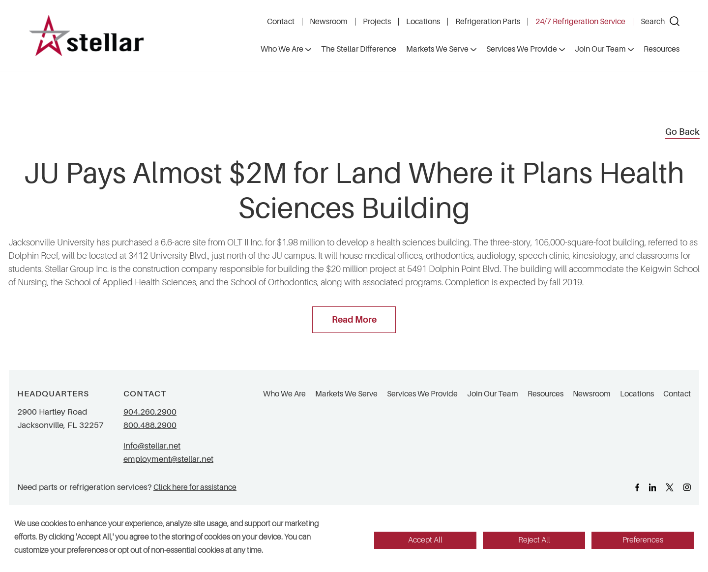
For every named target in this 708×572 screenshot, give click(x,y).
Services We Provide (422, 394)
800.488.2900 (150, 425)
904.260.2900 (150, 412)
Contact (281, 21)
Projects (377, 21)
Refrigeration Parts (487, 21)
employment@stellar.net (168, 459)
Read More (354, 320)
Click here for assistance (194, 487)
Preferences (642, 540)
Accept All (425, 540)
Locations (423, 21)
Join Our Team (492, 394)
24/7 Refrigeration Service (580, 21)
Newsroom (329, 21)
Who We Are (284, 394)
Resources (545, 394)
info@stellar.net (151, 446)
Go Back (682, 132)
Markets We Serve (346, 394)
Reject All (534, 540)
